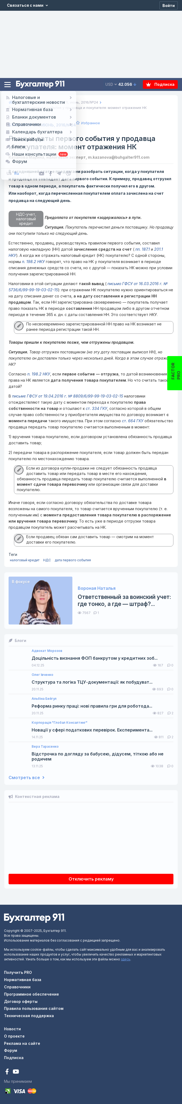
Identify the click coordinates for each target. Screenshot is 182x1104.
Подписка (160, 84)
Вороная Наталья (97, 588)
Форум (10, 1050)
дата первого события (73, 560)
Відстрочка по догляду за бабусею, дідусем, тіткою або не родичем (98, 756)
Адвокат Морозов (47, 651)
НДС (47, 560)
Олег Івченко (42, 675)
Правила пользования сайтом (34, 1008)
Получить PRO (18, 972)
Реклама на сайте (22, 1043)
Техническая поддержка (29, 1015)
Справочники (17, 987)
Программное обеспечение (31, 994)
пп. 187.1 (142, 249)
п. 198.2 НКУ (33, 261)
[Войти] (168, 5)
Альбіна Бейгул (44, 699)
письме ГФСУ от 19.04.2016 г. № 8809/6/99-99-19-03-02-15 (67, 396)
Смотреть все (26, 777)
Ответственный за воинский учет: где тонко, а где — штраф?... (124, 600)
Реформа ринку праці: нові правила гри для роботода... (92, 706)
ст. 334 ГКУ (96, 408)
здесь (125, 959)
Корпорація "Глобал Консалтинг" (59, 723)
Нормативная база (22, 979)
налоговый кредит (24, 560)
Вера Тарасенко (45, 746)
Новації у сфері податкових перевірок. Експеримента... (92, 730)
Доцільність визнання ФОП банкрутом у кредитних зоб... (95, 658)
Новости (12, 1029)
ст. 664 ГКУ (132, 420)
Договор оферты (21, 1001)
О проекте (14, 1036)
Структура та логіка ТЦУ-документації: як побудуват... (92, 682)
